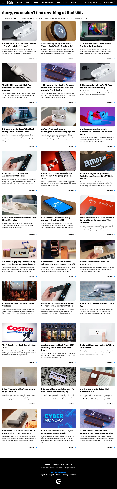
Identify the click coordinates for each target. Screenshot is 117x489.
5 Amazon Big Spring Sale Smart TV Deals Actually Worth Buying (57, 390)
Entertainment (47, 3)
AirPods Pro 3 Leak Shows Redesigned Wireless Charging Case (58, 130)
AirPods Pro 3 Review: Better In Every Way (97, 304)
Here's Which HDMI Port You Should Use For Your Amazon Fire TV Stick (57, 304)
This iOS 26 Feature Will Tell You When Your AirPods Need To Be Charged (16, 87)
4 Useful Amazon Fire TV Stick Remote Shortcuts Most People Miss (96, 432)
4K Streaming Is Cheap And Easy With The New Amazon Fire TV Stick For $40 (96, 176)
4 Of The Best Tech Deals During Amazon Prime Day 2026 (55, 218)
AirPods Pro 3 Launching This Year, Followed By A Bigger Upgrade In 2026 (57, 176)
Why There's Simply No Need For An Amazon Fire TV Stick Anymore (18, 432)
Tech (27, 3)
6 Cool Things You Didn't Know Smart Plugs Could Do (19, 390)
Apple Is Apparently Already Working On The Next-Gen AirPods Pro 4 (96, 131)
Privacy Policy (66, 464)
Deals (73, 3)
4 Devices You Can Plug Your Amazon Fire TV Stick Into (15, 174)
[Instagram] (91, 2)
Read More (32, 58)
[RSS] (100, 2)
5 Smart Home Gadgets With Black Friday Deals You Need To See (18, 130)
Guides (66, 3)
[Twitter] (88, 2)
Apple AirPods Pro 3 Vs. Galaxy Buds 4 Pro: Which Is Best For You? (19, 44)
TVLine (58, 475)
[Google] (97, 2)
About (47, 464)
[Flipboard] (94, 2)
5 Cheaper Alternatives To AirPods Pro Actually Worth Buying (96, 86)
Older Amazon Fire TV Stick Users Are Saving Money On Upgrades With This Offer (97, 220)
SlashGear (73, 475)
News (19, 3)
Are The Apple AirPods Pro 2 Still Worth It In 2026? (95, 390)
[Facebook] (85, 2)
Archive (55, 464)
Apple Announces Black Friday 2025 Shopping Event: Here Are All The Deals (57, 347)
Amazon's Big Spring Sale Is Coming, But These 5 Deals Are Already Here (19, 262)
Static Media (50, 468)
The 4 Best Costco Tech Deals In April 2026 (19, 346)
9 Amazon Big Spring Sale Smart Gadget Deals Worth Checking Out (57, 44)
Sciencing (65, 475)
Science (35, 3)
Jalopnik (51, 475)
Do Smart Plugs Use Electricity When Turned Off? (97, 346)
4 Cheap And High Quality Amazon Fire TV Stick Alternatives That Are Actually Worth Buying (57, 87)
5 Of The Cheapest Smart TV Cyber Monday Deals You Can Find (57, 432)
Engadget (44, 475)
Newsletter (108, 3)
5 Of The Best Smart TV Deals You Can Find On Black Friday (95, 44)
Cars (58, 3)
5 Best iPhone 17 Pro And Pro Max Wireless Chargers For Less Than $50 (58, 262)
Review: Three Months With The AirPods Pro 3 (94, 263)
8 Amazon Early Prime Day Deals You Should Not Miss (19, 218)
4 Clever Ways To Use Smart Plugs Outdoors (18, 304)
